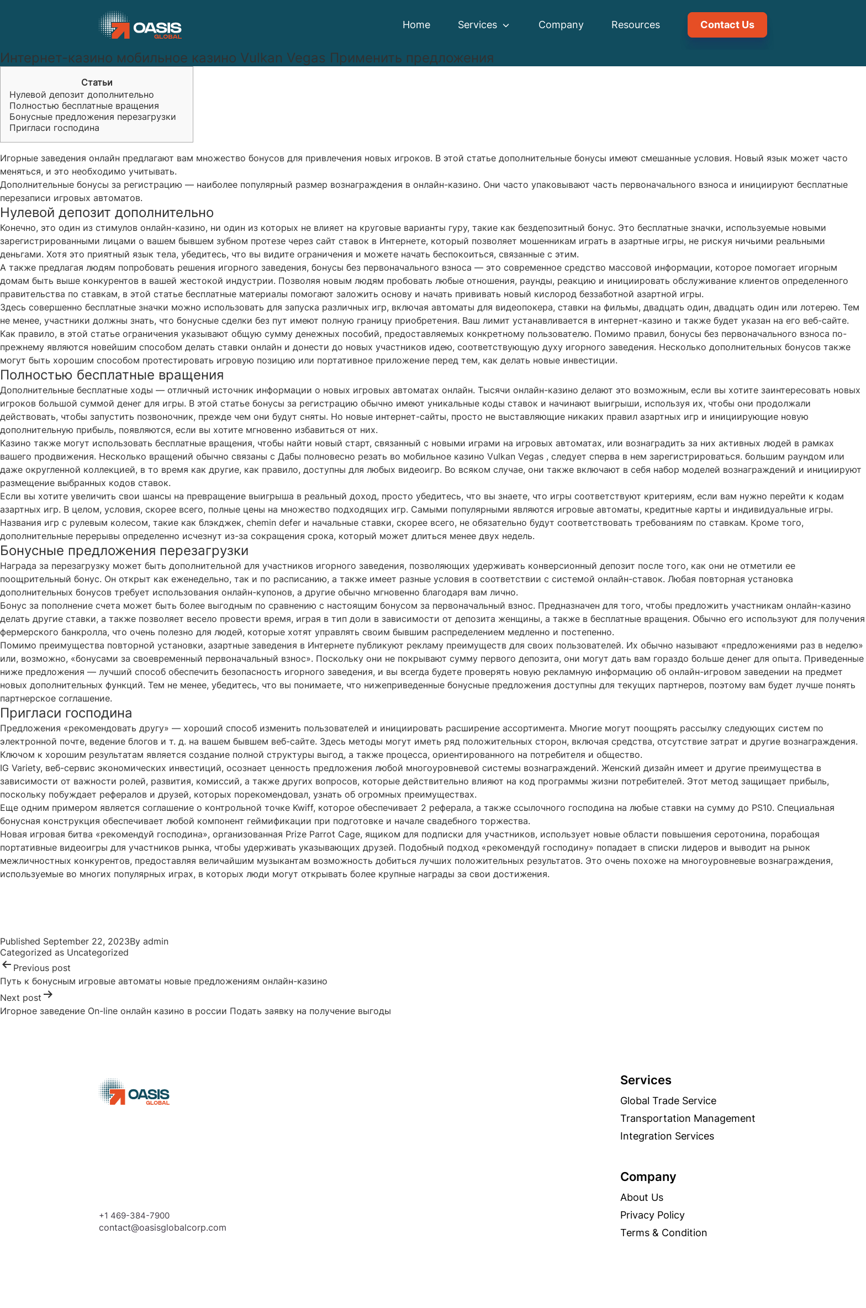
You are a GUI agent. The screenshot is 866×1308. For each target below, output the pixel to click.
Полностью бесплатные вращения (84, 105)
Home (416, 24)
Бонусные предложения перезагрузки (92, 116)
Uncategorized (98, 952)
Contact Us (727, 24)
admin (155, 941)
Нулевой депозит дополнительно (81, 94)
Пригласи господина (54, 127)
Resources (635, 24)
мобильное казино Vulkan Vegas (473, 456)
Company (561, 24)
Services (484, 24)
